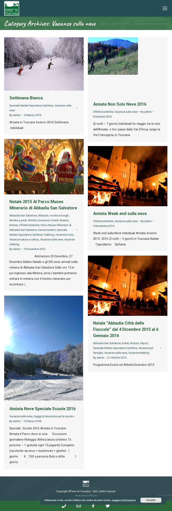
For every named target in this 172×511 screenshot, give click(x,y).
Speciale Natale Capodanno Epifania (31, 105)
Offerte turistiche (103, 111)
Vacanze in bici (64, 234)
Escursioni (44, 220)
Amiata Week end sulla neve (120, 213)
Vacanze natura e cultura (24, 239)
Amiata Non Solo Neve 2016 (119, 104)
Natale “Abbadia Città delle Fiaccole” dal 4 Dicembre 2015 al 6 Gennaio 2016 (125, 329)
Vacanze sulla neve (126, 111)
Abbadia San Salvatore (23, 215)
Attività (32, 220)
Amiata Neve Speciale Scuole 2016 (42, 408)
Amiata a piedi (18, 220)
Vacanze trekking (138, 352)
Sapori (144, 343)
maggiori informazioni (124, 500)
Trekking (49, 234)
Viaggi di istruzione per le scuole (53, 416)
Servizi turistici (47, 229)
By (14, 115)
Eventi (54, 220)
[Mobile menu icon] (165, 8)
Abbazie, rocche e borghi (53, 215)
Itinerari (64, 220)
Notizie (13, 225)
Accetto (151, 500)
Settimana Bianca (26, 97)
